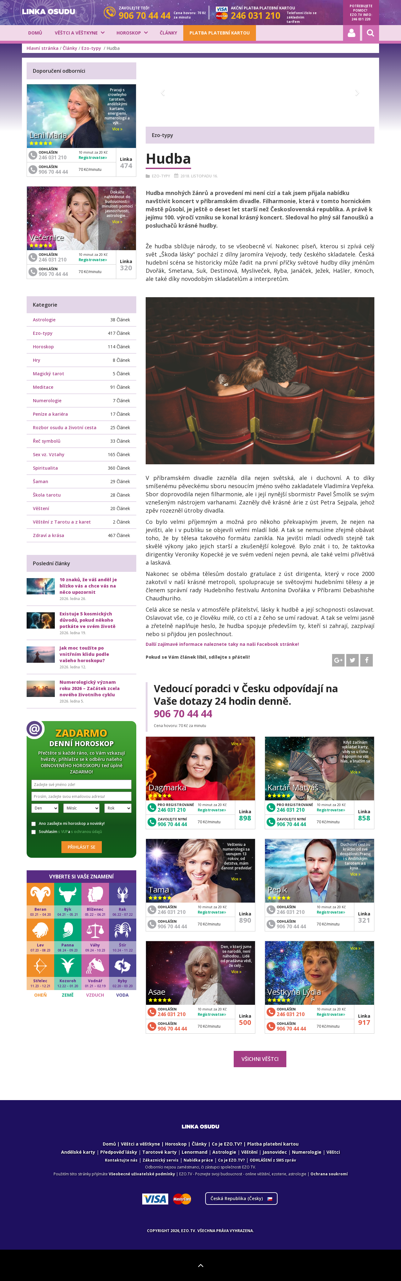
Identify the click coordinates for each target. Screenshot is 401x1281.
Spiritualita (45, 468)
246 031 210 (171, 809)
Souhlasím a (66, 831)
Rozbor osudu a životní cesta (64, 427)
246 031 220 (361, 19)
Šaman (40, 481)
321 (364, 919)
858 (364, 817)
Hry (36, 360)
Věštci (333, 1152)
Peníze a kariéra (50, 414)
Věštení (41, 508)
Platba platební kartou (220, 33)
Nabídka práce (198, 1160)
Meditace (43, 387)
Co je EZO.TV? (227, 1144)
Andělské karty (78, 1152)
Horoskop (129, 33)
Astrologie (44, 320)
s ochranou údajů (86, 831)
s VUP (63, 831)
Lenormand (194, 1152)
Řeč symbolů (46, 441)
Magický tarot (48, 374)
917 (364, 1022)
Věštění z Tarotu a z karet (62, 522)
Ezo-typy (91, 48)
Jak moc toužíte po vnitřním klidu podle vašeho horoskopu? (84, 654)
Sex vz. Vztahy (49, 454)
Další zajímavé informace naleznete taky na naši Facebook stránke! (222, 644)
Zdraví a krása (48, 535)
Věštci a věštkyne (76, 33)
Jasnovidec (275, 1152)
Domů (35, 33)
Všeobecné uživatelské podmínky (142, 1174)
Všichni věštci (260, 1059)
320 (126, 267)
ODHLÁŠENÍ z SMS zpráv (273, 1160)
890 (245, 919)
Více (236, 743)
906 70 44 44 (183, 713)
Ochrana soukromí (329, 1174)
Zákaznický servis (161, 1160)
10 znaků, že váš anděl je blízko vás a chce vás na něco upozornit (88, 586)
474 (126, 165)
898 (245, 817)
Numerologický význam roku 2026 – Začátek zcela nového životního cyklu (90, 688)
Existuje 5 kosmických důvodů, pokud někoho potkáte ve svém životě (88, 620)
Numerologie (47, 400)
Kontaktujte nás (121, 1160)
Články (168, 33)
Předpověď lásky (118, 1152)
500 (245, 1022)
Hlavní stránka (43, 48)
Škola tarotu (47, 495)
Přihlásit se (82, 847)
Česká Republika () (241, 1198)
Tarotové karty (159, 1152)
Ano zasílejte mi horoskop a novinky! (68, 823)
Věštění (249, 1152)
